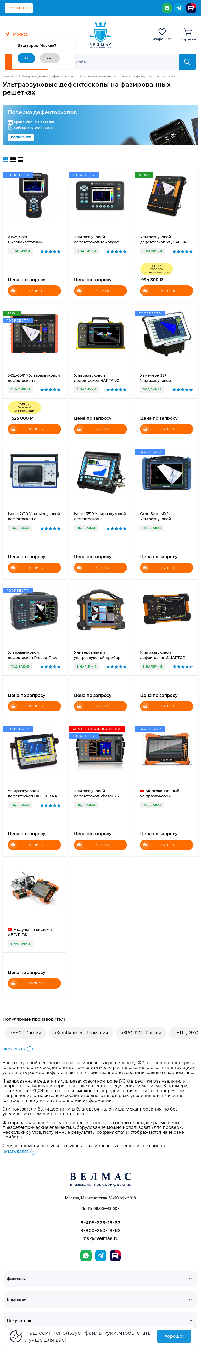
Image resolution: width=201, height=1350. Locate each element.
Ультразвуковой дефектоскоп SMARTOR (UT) (162, 657)
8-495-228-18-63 (100, 1222)
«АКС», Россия (25, 1032)
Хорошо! (174, 1336)
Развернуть (18, 1049)
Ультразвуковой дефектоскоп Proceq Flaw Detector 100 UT (32, 657)
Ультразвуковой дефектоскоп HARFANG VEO (96, 380)
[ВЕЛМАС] (101, 35)
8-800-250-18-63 (100, 1230)
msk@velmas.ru (100, 1238)
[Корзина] (188, 34)
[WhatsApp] (167, 8)
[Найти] (187, 62)
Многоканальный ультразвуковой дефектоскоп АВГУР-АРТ (164, 796)
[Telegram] (179, 8)
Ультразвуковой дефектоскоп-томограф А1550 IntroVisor (96, 242)
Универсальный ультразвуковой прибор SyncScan (97, 657)
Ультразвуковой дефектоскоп (35, 1062)
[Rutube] (191, 8)
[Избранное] (162, 34)
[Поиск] (118, 61)
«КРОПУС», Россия (141, 1032)
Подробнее (21, 137)
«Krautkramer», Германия (81, 1032)
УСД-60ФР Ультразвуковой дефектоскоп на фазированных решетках (34, 380)
